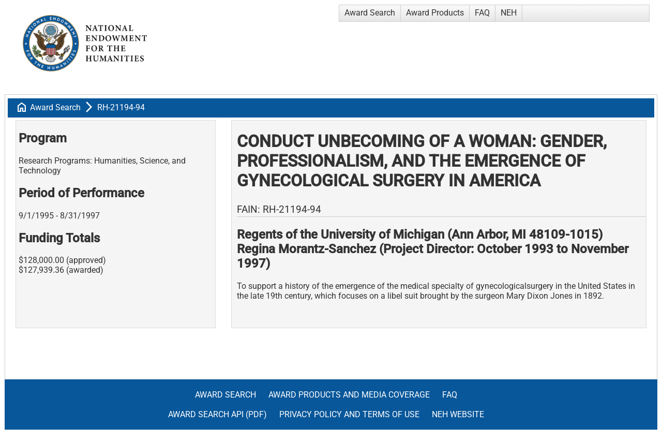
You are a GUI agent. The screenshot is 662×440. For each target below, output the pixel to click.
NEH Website (458, 414)
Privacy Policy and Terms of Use (349, 414)
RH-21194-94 (121, 107)
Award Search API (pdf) (217, 414)
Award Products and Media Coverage (349, 395)
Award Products (435, 13)
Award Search (369, 13)
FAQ (482, 13)
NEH (509, 13)
